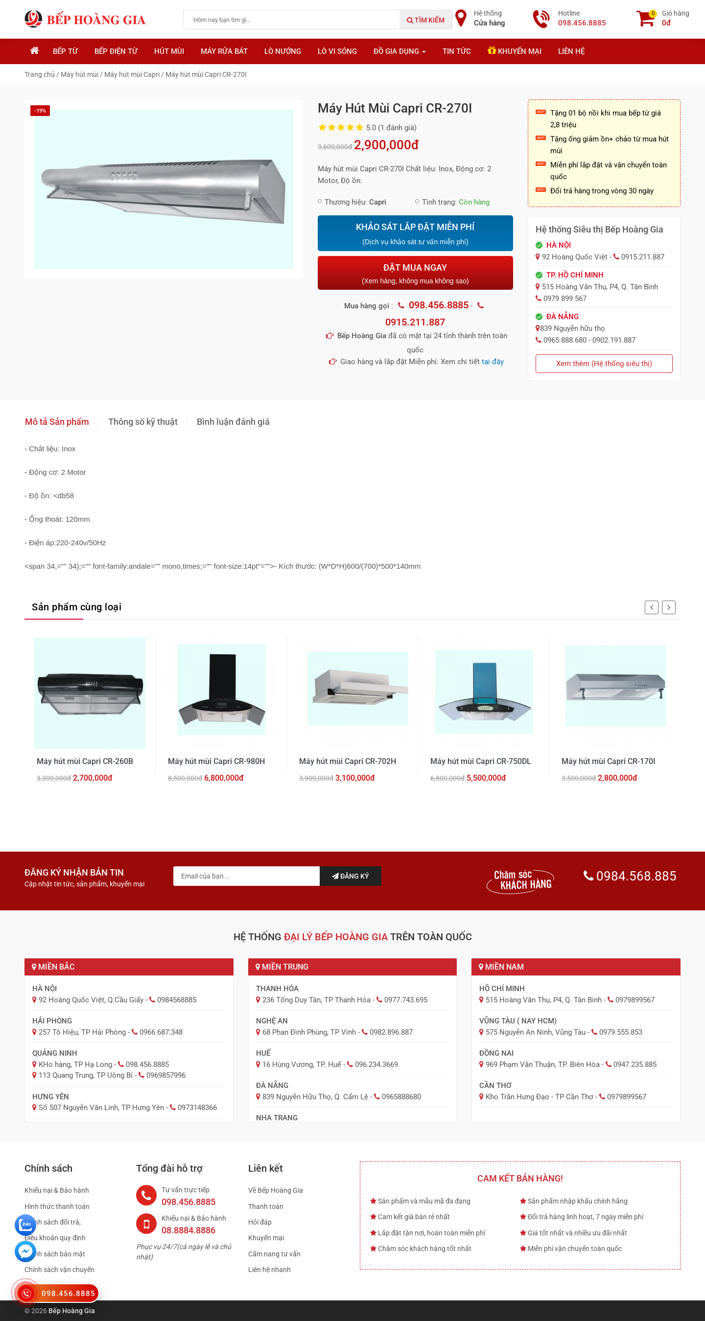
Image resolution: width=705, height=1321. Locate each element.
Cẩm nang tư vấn (274, 1254)
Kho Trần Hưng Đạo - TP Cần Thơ (539, 1096)
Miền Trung (282, 967)
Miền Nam (501, 967)
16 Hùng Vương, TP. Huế (301, 1064)
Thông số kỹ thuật (143, 422)
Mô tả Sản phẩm (57, 422)
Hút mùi (169, 51)
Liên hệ (571, 51)
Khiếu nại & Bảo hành (56, 1190)
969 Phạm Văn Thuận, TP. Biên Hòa (543, 1064)
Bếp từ (65, 51)
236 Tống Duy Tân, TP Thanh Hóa (316, 1000)
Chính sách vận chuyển (59, 1270)
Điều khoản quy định (55, 1238)
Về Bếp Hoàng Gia (275, 1190)
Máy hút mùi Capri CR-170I (609, 761)
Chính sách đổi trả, (52, 1222)
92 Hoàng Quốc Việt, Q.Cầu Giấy (91, 1000)
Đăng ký (350, 876)
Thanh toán (265, 1206)
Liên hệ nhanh (269, 1270)
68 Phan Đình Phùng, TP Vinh (309, 1032)
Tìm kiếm (426, 20)
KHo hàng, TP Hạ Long (75, 1064)
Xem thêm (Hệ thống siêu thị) (604, 363)
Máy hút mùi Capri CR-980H (216, 761)
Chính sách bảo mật (54, 1254)
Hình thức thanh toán (57, 1206)
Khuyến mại (514, 51)
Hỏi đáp (260, 1222)
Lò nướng (282, 51)
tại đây (493, 361)
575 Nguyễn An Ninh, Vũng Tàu (536, 1032)
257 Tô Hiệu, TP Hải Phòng (82, 1032)
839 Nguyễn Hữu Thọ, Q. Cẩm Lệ (315, 1096)
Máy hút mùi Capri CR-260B (85, 761)
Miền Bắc (53, 967)
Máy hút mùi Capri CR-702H (347, 761)
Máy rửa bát (224, 51)
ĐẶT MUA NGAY (415, 273)
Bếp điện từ (116, 51)
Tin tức (457, 51)
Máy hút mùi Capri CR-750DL (480, 761)
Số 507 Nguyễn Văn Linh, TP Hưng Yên (101, 1107)
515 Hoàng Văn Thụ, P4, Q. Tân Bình (544, 1000)
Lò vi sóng (337, 51)
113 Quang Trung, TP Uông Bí (86, 1075)
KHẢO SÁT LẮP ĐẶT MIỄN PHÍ (415, 234)
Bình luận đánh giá (233, 422)
